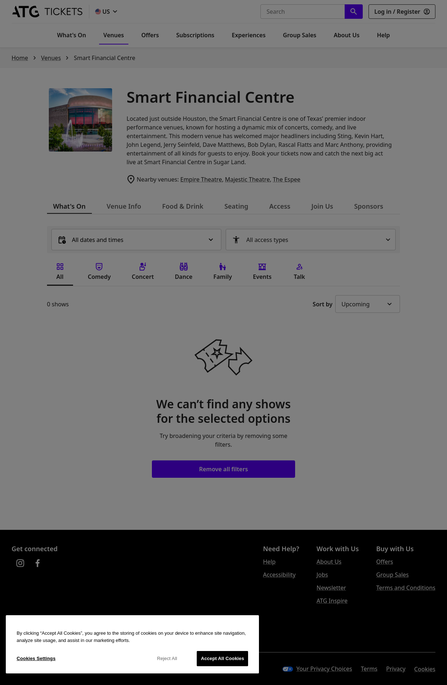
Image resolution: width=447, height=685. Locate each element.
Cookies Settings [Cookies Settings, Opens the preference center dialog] (36, 658)
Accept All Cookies (222, 658)
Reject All (167, 658)
